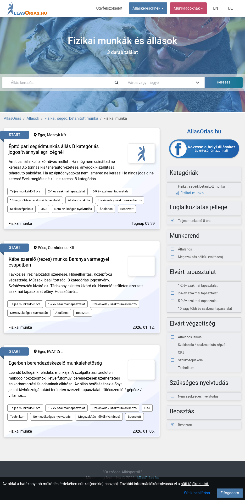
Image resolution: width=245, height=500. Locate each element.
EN (215, 8)
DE (230, 8)
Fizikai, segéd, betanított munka (71, 118)
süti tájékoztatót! (195, 484)
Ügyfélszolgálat (109, 8)
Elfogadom (229, 493)
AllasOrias (12, 118)
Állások (33, 118)
